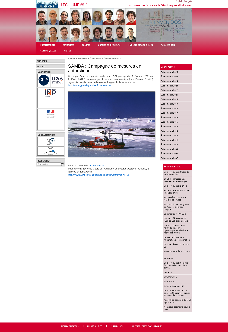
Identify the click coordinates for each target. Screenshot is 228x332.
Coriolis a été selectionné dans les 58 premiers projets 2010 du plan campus (177, 293)
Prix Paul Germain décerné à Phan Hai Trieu (177, 191)
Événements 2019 (169, 103)
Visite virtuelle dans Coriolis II (177, 252)
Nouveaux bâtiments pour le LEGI (177, 308)
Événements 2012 (169, 135)
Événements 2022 (169, 90)
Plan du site (117, 326)
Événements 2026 (169, 72)
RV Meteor (169, 258)
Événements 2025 (169, 76)
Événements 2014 (169, 126)
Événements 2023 (169, 85)
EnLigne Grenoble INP (174, 286)
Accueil (71, 58)
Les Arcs (168, 272)
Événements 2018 (169, 108)
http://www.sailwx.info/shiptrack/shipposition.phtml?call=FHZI (99, 175)
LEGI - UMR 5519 (74, 5)
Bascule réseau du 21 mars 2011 (176, 245)
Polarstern (169, 281)
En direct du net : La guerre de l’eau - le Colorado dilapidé (176, 207)
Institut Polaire (97, 165)
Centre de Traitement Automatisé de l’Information (177, 238)
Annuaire (42, 61)
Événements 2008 (169, 153)
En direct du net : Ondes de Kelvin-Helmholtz (176, 173)
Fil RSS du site (94, 326)
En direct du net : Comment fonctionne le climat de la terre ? (176, 265)
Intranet (42, 66)
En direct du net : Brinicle (175, 186)
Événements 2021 (169, 94)
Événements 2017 (169, 113)
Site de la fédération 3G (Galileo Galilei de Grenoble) (177, 219)
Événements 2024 (169, 81)
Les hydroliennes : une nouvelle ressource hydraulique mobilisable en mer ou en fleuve (176, 229)
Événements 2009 (169, 149)
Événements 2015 (169, 122)
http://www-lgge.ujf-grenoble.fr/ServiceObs (89, 85)
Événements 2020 (169, 99)
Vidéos (67, 50)
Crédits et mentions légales (147, 326)
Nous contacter (70, 326)
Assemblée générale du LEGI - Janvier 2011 (177, 301)
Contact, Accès (48, 50)
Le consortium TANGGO (175, 214)
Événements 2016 (169, 117)
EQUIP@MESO (170, 276)
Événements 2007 (169, 158)
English (179, 1)
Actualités (82, 58)
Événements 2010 (169, 144)
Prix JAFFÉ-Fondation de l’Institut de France (175, 198)
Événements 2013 (169, 131)
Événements (95, 58)
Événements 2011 (112, 58)
